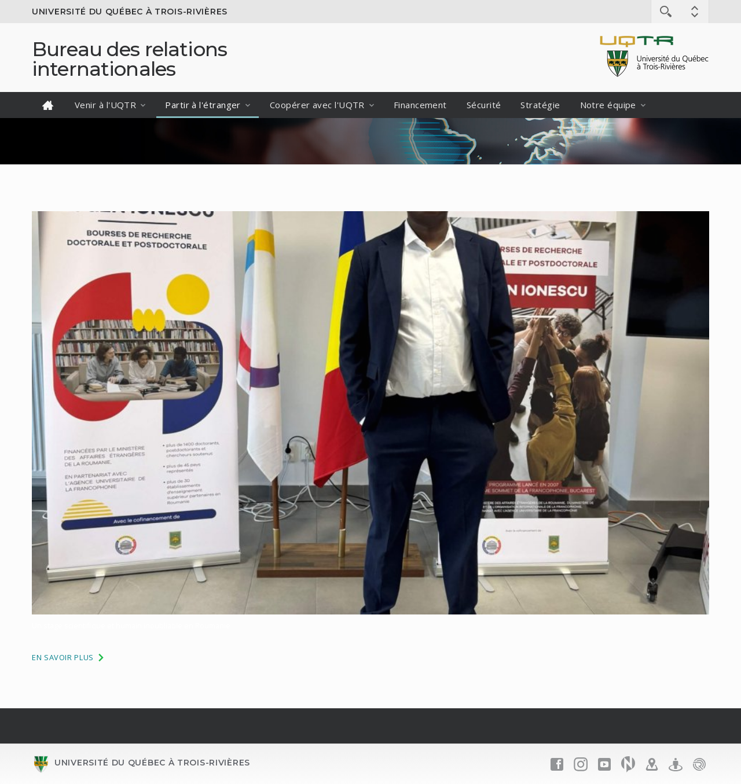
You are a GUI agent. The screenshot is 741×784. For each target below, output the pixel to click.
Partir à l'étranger (203, 105)
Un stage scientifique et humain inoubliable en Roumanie (131, 625)
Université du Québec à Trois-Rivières (130, 11)
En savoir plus (68, 657)
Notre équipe (608, 105)
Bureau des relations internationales (129, 59)
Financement (420, 105)
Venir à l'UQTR (105, 105)
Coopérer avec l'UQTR (317, 105)
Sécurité (484, 105)
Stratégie (540, 105)
